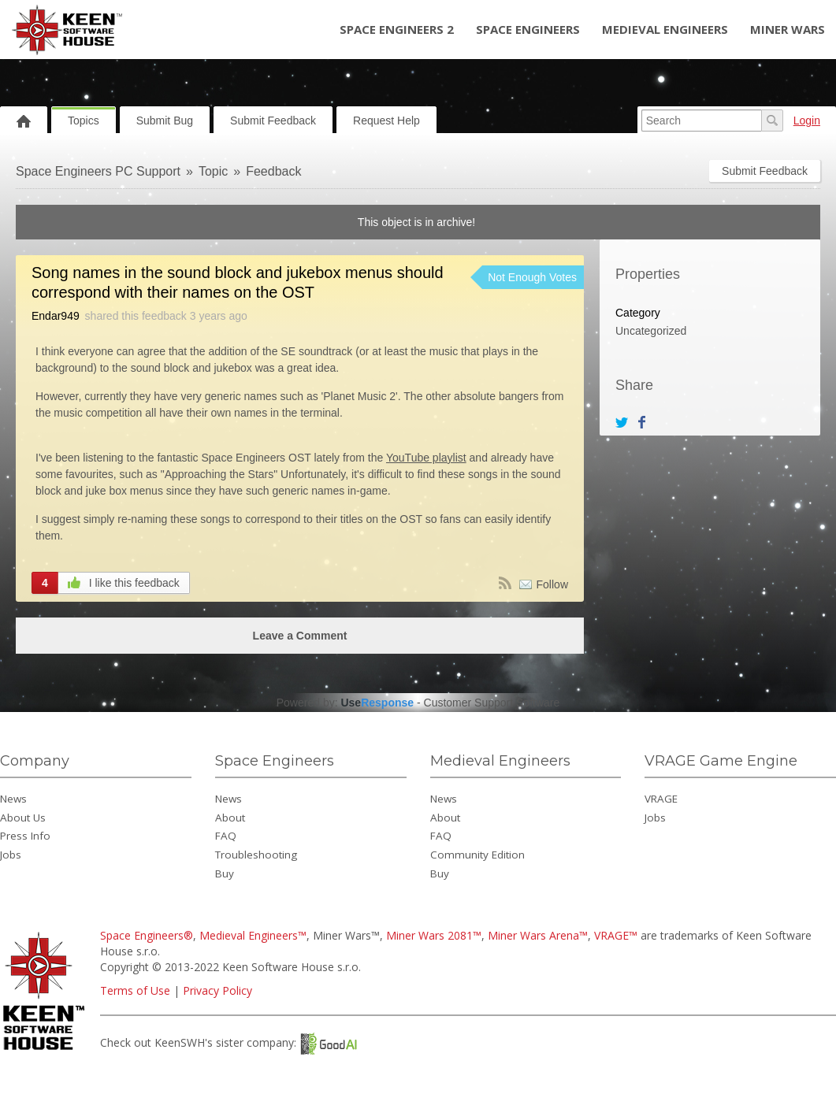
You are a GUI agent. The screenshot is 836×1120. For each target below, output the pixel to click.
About (230, 817)
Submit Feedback (273, 120)
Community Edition (477, 854)
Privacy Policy (217, 990)
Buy (224, 873)
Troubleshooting (256, 854)
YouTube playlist (426, 457)
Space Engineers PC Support (98, 171)
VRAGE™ (615, 935)
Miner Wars (787, 29)
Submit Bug (164, 120)
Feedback (273, 171)
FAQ (225, 836)
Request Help (386, 120)
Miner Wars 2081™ (433, 935)
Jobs (10, 854)
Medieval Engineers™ (253, 935)
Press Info (25, 836)
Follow (552, 584)
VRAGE (661, 799)
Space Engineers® (146, 935)
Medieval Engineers (665, 29)
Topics (83, 120)
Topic (213, 171)
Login (806, 120)
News (13, 799)
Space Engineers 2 (397, 29)
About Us (23, 817)
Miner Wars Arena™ (538, 935)
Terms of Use (135, 990)
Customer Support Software (492, 702)
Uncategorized (650, 331)
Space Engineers (528, 29)
